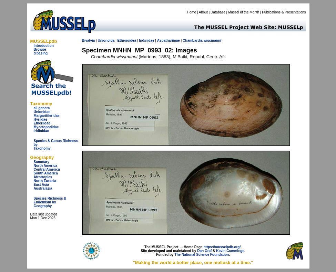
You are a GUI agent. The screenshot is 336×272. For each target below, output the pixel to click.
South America (46, 173)
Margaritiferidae (47, 116)
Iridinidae (41, 131)
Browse (40, 49)
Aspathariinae (168, 40)
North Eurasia (45, 181)
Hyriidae (40, 119)
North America (46, 166)
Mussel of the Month (243, 12)
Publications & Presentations (284, 12)
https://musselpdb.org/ (222, 247)
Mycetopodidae (46, 127)
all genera (42, 108)
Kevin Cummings (230, 251)
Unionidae (42, 112)
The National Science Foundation (201, 254)
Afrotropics (43, 177)
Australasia (43, 188)
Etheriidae (42, 123)
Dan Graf (204, 251)
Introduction (44, 46)
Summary (42, 162)
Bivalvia (88, 40)
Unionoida (106, 40)
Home (191, 12)
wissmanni (212, 40)
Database (218, 12)
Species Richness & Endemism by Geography (50, 202)
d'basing (41, 53)
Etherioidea (127, 40)
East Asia (41, 185)
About (203, 12)
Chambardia (193, 40)
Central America (47, 169)
